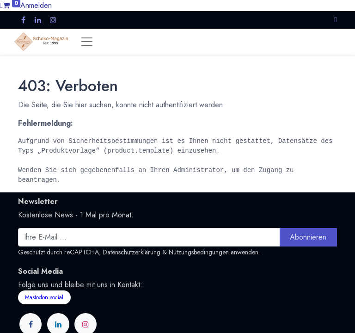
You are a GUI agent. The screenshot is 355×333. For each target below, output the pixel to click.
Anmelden (36, 5)
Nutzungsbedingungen (199, 252)
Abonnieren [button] (308, 237)
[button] (335, 19)
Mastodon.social (44, 297)
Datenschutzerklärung (131, 252)
